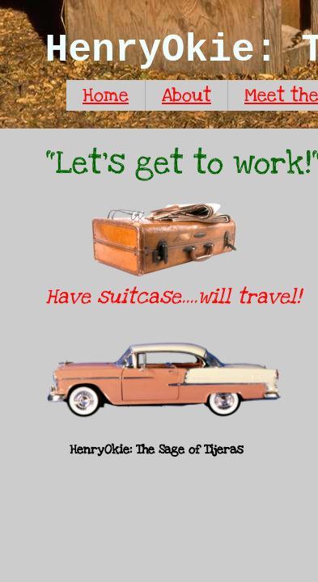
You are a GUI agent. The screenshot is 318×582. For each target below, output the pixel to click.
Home (106, 95)
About (186, 95)
